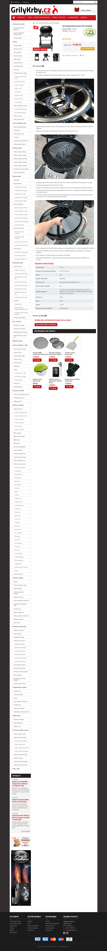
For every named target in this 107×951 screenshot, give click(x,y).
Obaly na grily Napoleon (20, 741)
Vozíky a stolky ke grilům (21, 671)
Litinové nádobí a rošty (20, 345)
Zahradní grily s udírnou (20, 165)
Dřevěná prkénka (18, 619)
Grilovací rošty (18, 359)
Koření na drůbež (19, 422)
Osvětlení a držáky (19, 637)
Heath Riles (17, 512)
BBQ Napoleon (18, 474)
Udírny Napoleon (18, 63)
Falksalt (16, 495)
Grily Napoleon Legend (20, 201)
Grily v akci (16, 769)
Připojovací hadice (19, 708)
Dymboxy (16, 69)
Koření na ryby (18, 426)
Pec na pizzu (17, 321)
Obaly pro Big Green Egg (21, 273)
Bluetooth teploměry (19, 654)
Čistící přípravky (18, 723)
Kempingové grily (19, 225)
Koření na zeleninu (19, 429)
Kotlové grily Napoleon (20, 127)
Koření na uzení (18, 574)
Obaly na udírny (18, 758)
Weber (16, 570)
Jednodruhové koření (20, 457)
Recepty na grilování (41, 17)
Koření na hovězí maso (20, 416)
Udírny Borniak (18, 49)
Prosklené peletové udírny (21, 169)
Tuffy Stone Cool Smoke (21, 567)
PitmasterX (17, 536)
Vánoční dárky (18, 588)
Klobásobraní (73, 17)
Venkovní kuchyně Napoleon (19, 28)
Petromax (16, 383)
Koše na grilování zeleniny (21, 600)
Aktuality (17, 775)
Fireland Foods (18, 502)
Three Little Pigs (18, 560)
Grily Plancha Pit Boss (20, 255)
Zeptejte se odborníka (71, 55)
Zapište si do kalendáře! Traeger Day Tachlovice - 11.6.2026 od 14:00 (20, 784)
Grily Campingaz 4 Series (21, 207)
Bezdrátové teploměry (20, 647)
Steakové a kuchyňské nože (20, 604)
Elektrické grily (17, 341)
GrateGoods (17, 508)
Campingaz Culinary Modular (19, 679)
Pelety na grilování (19, 172)
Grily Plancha (17, 248)
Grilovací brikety (18, 694)
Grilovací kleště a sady (20, 585)
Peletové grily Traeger (20, 155)
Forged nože (17, 609)
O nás (30, 17)
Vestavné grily (18, 38)
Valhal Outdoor (18, 387)
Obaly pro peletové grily (20, 765)
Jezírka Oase (48, 930)
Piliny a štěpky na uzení (20, 105)
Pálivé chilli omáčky (19, 436)
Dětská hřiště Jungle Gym (52, 923)
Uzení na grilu (17, 634)
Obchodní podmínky (15, 921)
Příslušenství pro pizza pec (20, 336)
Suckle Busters (18, 553)
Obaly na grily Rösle (19, 744)
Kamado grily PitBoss (20, 317)
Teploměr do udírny (19, 81)
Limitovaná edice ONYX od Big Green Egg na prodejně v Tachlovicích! (20, 817)
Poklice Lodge (18, 380)
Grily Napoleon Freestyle (21, 197)
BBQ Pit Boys (17, 478)
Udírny (15, 42)
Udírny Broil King (18, 66)
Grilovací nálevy (18, 450)
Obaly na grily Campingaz (21, 751)
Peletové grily (17, 148)
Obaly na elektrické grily (20, 754)
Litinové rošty (17, 352)
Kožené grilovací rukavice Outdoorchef (72, 380)
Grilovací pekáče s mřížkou (19, 592)
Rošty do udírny (18, 95)
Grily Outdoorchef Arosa (21, 242)
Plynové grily (17, 176)
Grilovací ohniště (18, 390)
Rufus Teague (18, 543)
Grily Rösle (17, 130)
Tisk (83, 55)
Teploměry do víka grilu (20, 658)
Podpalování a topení (20, 687)
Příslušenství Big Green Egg (20, 293)
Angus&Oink (17, 471)
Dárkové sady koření (19, 453)
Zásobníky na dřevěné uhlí (21, 712)
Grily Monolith (18, 304)
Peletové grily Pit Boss (20, 152)
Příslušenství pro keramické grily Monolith (21, 308)
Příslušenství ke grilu (19, 626)
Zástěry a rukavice (19, 630)
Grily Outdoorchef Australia (19, 232)
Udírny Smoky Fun (19, 119)
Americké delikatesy (19, 447)
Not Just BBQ (18, 533)
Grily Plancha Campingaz (21, 252)
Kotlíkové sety (18, 401)
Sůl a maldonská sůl (19, 460)
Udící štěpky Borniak (20, 112)
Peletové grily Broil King (20, 158)
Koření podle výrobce (20, 464)
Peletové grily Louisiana (20, 162)
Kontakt (84, 17)
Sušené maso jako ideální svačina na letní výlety (20, 800)
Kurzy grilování (18, 675)
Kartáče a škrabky (19, 719)
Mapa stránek (13, 932)
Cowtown (17, 488)
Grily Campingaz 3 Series (21, 211)
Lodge (15, 369)
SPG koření (17, 443)
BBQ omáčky (17, 433)
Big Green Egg (18, 266)
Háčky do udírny (18, 85)
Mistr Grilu (17, 526)
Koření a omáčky (18, 405)
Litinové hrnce (18, 362)
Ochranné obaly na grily (20, 730)
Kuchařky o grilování (19, 668)
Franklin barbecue (19, 505)
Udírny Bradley (18, 45)
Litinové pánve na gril (20, 349)
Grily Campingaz (18, 204)
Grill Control (17, 622)
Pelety (15, 698)
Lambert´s (17, 522)
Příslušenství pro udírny (20, 73)
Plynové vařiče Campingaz (21, 221)
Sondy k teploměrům (20, 661)
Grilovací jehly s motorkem (21, 616)
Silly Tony (16, 550)
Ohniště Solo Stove (19, 398)
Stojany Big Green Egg (20, 289)
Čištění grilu (16, 715)
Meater (16, 581)
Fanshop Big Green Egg (20, 297)
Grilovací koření (18, 409)
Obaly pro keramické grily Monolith (21, 313)
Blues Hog (17, 481)
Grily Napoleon (18, 183)
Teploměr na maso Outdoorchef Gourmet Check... (55, 380)
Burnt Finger (17, 484)
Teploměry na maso (19, 640)
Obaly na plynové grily (20, 737)
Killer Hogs (17, 515)
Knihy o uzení (18, 88)
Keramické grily (18, 263)
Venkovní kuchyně (19, 24)
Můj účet (12, 930)
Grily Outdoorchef (19, 134)
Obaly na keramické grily (21, 761)
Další (59, 57)
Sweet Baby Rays (19, 557)
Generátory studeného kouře (20, 77)
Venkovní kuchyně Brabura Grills (19, 33)
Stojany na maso (18, 597)
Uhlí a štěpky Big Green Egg (20, 277)
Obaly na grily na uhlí (19, 734)
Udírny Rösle (17, 59)
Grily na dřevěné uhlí (19, 123)
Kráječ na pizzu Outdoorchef (37, 380)
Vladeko (47, 921)
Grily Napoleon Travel (20, 194)
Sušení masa (17, 92)
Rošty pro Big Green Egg (21, 285)
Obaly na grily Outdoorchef (21, 747)
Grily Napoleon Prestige (20, 190)
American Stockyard (19, 467)
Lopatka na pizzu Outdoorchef (70, 353)
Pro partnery (31, 930)
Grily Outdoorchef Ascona (21, 245)
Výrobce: (65, 31)
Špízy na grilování (19, 612)
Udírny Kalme (17, 52)
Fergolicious (17, 498)
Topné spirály (18, 102)
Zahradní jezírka (49, 925)
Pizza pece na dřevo (19, 328)
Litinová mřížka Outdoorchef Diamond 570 (40, 353)
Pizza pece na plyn (19, 325)
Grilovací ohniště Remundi (21, 394)
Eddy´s (16, 491)
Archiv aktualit (26, 831)
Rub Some (17, 539)
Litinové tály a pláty (19, 356)
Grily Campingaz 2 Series (21, 214)
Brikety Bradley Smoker (20, 109)
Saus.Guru (17, 546)
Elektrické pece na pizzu (21, 332)
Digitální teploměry (19, 644)
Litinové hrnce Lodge (20, 376)
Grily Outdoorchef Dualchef (19, 237)
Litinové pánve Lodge (20, 373)
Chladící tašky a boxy (20, 683)
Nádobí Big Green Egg (20, 282)
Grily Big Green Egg (19, 270)
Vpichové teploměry (19, 651)
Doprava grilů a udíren (15, 923)
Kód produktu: (66, 29)
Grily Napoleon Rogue (20, 187)
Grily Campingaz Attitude (21, 218)
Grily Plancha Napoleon (20, 259)
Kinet (68, 946)
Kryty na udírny (18, 98)
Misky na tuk (17, 726)
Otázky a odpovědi (58, 17)
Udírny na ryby (18, 116)
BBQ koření (17, 440)
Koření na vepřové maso (20, 412)
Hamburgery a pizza (19, 665)
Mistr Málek (17, 529)
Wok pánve (17, 366)
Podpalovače (17, 705)
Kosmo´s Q (17, 519)
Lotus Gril (16, 137)
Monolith (16, 300)
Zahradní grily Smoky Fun (21, 141)
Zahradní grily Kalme (20, 144)
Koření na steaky (18, 419)
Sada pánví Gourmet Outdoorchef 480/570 (55, 353)
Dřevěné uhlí (17, 691)
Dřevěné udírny (18, 56)
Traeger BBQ (17, 564)
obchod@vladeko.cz (71, 930)
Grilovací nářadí (18, 578)
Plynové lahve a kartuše (20, 701)
